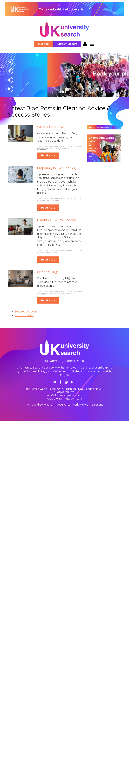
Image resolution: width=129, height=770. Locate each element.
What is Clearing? (50, 127)
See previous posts (26, 311)
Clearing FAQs (48, 272)
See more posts (24, 315)
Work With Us (80, 404)
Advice (47, 146)
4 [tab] (69, 92)
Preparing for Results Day (56, 168)
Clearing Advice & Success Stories (63, 146)
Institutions (96, 404)
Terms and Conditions (39, 404)
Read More (48, 155)
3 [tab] (66, 92)
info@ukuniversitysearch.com (64, 395)
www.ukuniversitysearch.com (64, 398)
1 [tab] (60, 92)
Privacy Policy (62, 404)
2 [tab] (63, 92)
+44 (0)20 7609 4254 (64, 392)
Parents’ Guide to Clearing (56, 220)
